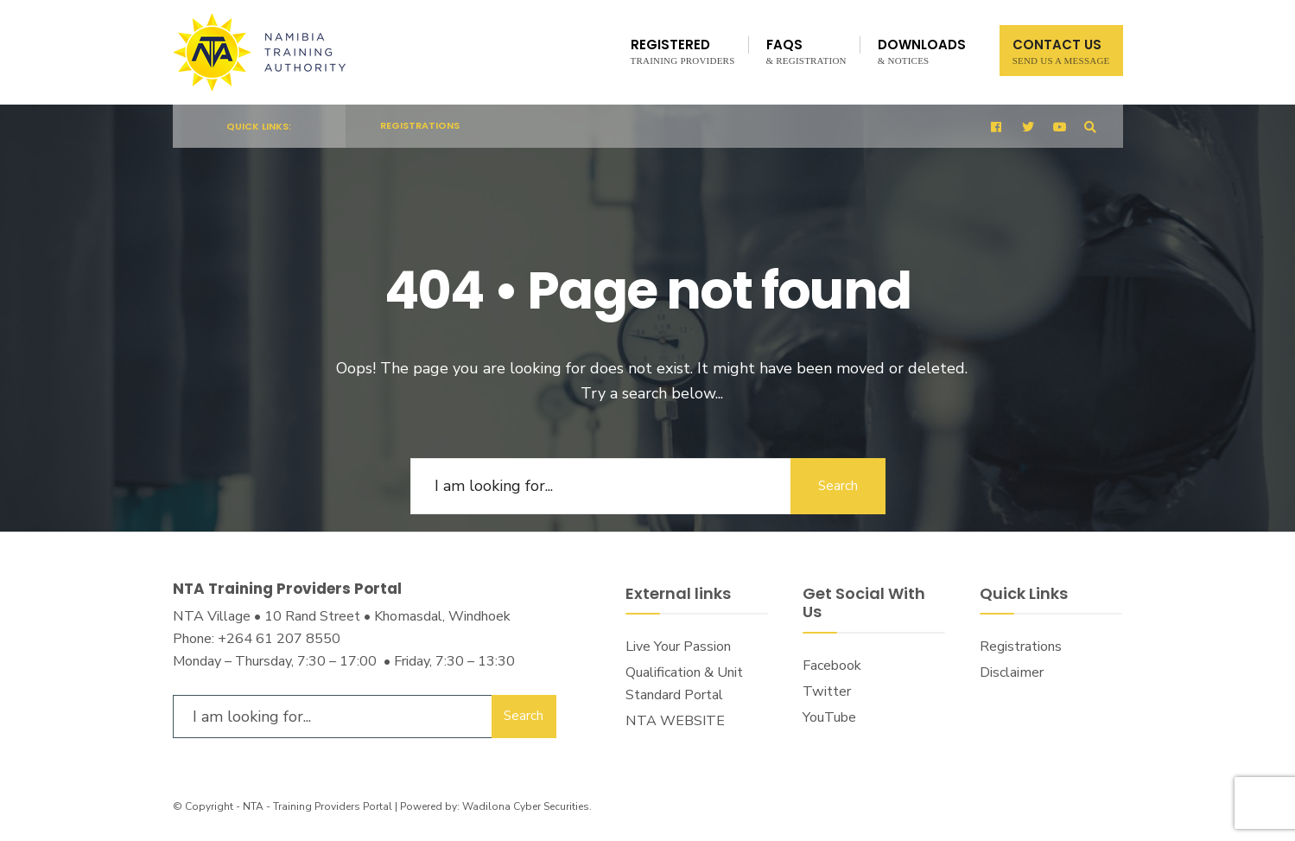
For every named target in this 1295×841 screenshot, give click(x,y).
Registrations (420, 125)
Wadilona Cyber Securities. (527, 806)
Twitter (827, 691)
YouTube (829, 717)
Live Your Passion (678, 646)
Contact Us (1061, 50)
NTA (253, 806)
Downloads (922, 50)
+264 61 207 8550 (279, 638)
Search (838, 485)
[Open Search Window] (1090, 126)
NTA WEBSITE (675, 720)
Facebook (832, 665)
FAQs (806, 50)
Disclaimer (1012, 672)
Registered (683, 50)
